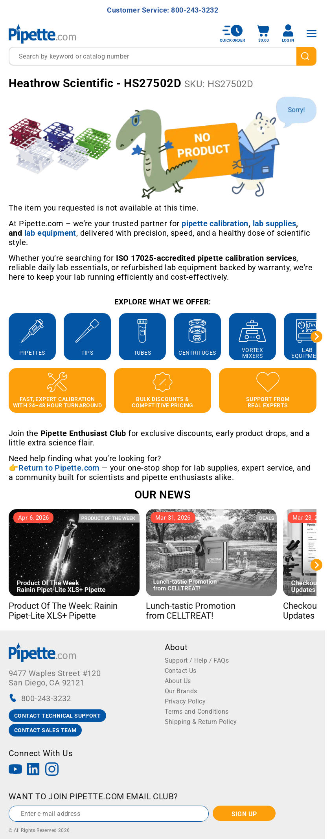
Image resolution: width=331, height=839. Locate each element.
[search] (306, 56)
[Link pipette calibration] (215, 223)
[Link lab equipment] (50, 233)
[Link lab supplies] (274, 223)
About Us (178, 681)
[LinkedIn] (33, 770)
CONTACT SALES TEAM (45, 730)
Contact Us (181, 670)
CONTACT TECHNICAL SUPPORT (57, 716)
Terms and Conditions (197, 711)
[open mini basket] (263, 33)
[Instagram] (52, 770)
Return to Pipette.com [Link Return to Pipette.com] (58, 468)
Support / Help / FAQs (197, 660)
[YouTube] (15, 770)
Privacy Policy (185, 701)
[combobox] (162, 56)
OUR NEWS (162, 494)
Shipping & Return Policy (201, 721)
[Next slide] (316, 337)
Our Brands (181, 691)
